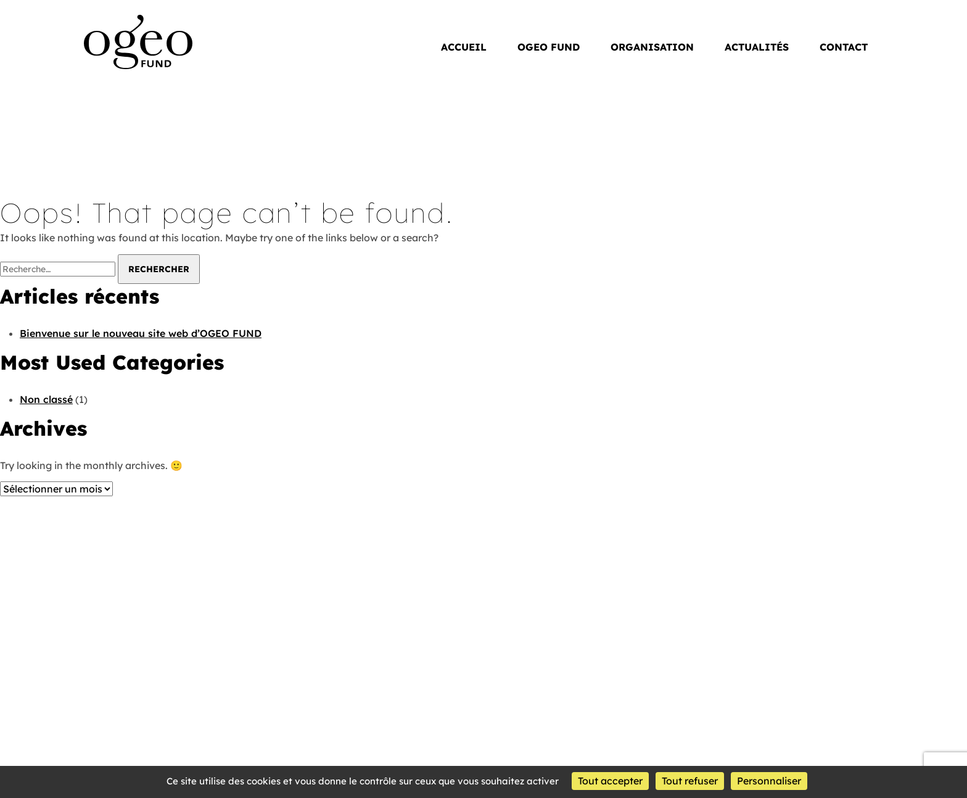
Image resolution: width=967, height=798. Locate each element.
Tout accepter (610, 781)
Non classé (46, 399)
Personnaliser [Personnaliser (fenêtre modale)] (769, 781)
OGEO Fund (112, 21)
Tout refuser (690, 781)
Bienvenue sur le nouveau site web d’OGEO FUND (140, 333)
